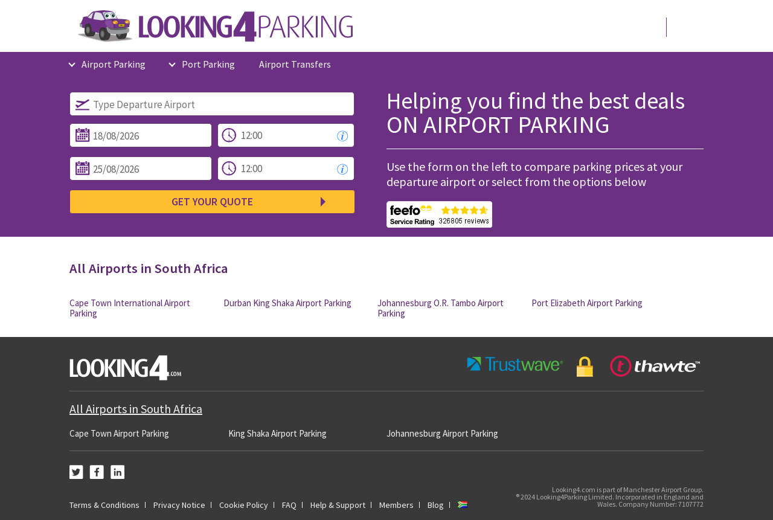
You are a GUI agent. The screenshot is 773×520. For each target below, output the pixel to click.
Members (396, 504)
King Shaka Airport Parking (277, 433)
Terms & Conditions (104, 504)
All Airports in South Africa (135, 408)
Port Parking (208, 64)
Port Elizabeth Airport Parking (587, 303)
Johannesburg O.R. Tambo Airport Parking (440, 308)
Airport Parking (114, 64)
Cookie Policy (243, 504)
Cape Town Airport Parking (119, 433)
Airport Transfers (295, 64)
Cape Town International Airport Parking (129, 308)
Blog (436, 504)
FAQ (289, 504)
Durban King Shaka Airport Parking (287, 303)
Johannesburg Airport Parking (442, 433)
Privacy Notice (179, 504)
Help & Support (337, 504)
